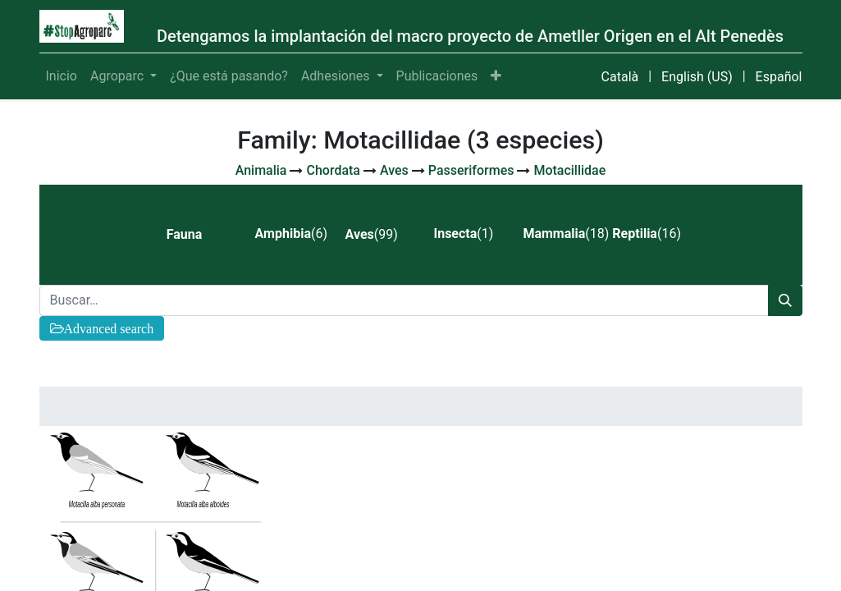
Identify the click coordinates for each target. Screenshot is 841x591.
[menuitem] (61, 76)
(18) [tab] (561, 233)
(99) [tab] (371, 234)
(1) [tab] (463, 233)
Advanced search (109, 328)
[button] (496, 76)
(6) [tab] (291, 233)
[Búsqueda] (785, 300)
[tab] (197, 235)
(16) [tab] (646, 233)
